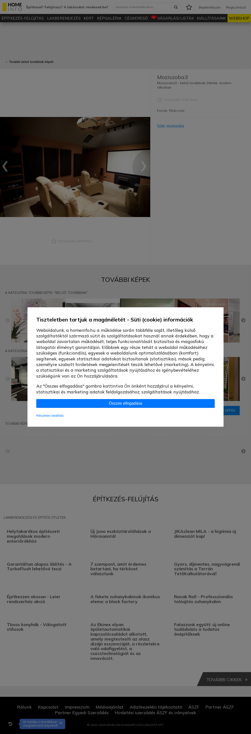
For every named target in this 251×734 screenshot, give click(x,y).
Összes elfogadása (125, 403)
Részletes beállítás (50, 415)
